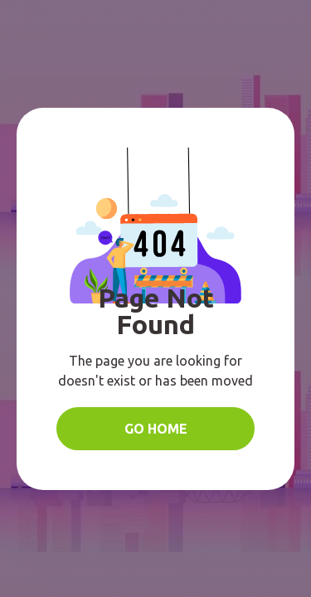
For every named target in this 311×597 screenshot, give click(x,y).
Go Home (155, 428)
